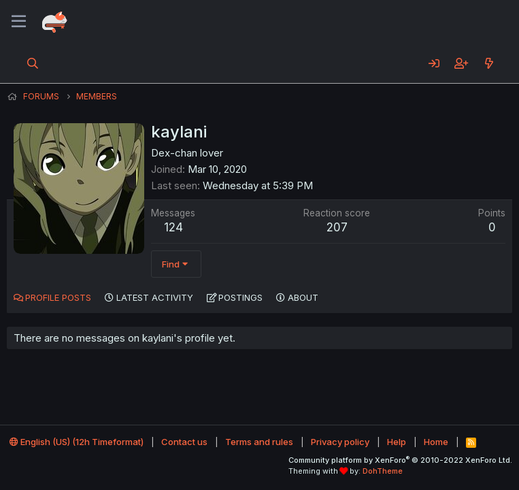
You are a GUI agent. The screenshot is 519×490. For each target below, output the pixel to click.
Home (436, 441)
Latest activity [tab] (154, 297)
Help (396, 441)
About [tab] (303, 297)
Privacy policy (340, 441)
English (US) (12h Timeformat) (77, 441)
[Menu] (19, 22)
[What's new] (489, 63)
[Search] (33, 63)
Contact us (184, 441)
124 (173, 227)
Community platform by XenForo (400, 460)
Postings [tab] (240, 297)
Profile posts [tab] (58, 297)
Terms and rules (259, 441)
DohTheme (383, 471)
